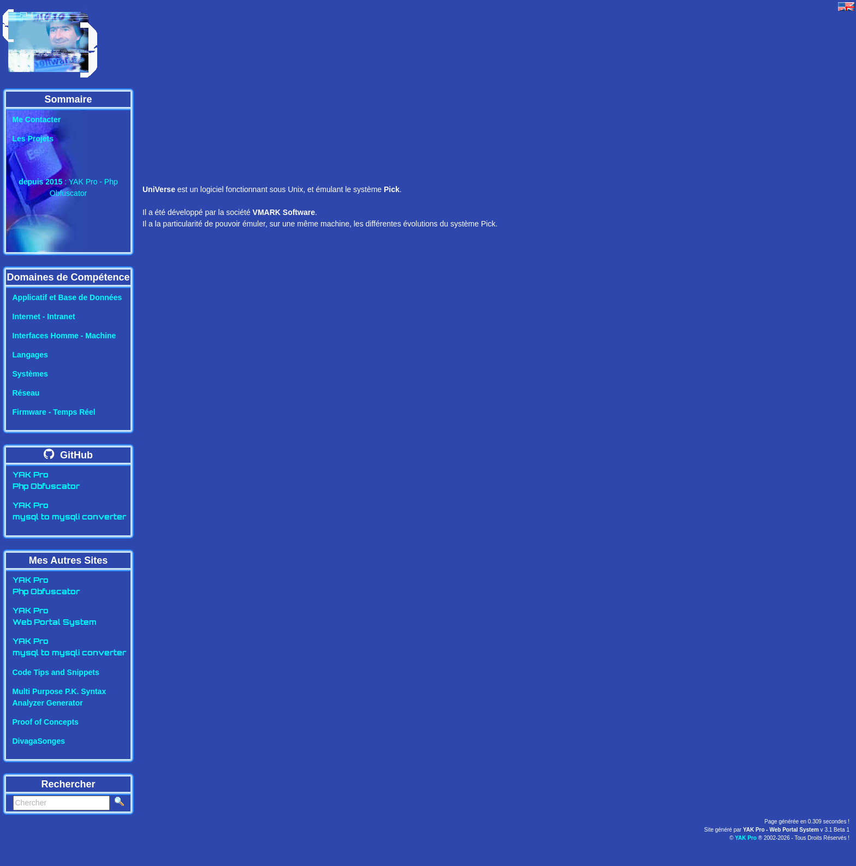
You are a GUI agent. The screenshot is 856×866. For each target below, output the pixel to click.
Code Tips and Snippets (56, 672)
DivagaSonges (39, 741)
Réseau (26, 393)
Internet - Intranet (44, 316)
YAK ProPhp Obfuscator (46, 481)
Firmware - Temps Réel (54, 412)
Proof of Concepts (46, 722)
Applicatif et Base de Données (67, 297)
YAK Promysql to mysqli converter (69, 512)
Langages (30, 354)
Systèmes (30, 373)
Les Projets (33, 138)
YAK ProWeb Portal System (55, 617)
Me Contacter (37, 119)
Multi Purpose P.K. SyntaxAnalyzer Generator (59, 697)
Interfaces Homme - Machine (64, 335)
